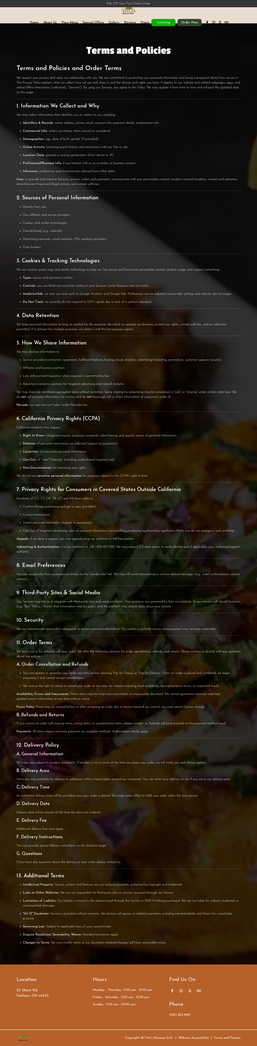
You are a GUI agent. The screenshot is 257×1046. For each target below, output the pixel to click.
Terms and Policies (227, 1038)
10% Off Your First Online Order (129, 3)
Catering (163, 26)
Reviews (130, 26)
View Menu (69, 26)
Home (34, 26)
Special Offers (93, 26)
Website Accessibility (193, 1038)
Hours (145, 26)
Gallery (114, 26)
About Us (50, 26)
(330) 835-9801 (180, 1015)
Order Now (189, 26)
